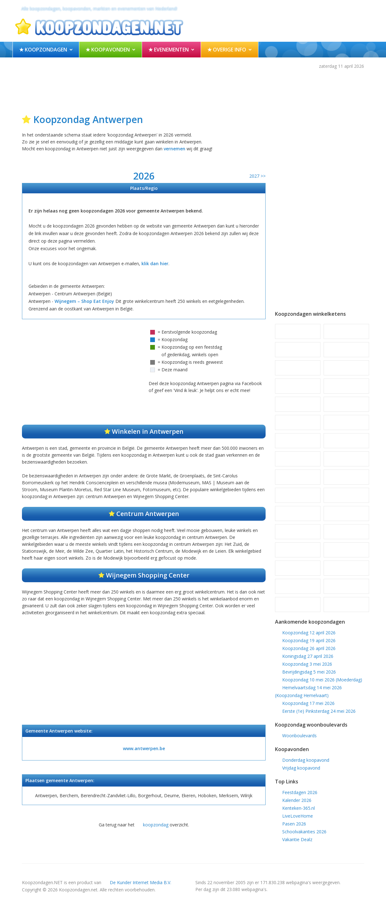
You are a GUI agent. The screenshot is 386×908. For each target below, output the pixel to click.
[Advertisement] (193, 90)
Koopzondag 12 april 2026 (309, 633)
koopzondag (155, 825)
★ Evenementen (168, 49)
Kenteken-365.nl (298, 808)
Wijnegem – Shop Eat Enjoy (84, 301)
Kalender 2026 (296, 800)
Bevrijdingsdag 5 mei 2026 (309, 672)
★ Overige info (226, 49)
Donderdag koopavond (305, 760)
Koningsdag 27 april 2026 (307, 656)
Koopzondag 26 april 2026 (309, 648)
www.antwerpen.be (144, 748)
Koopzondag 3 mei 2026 (307, 664)
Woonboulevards (299, 736)
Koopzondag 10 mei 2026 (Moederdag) (322, 680)
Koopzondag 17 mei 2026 (308, 703)
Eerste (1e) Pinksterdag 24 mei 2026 (319, 711)
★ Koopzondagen (43, 49)
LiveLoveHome (297, 816)
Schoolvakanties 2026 (304, 832)
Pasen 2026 (294, 824)
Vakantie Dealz (297, 839)
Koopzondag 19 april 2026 (309, 640)
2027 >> (257, 176)
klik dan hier (154, 263)
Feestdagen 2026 (299, 792)
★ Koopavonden (108, 49)
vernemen (174, 149)
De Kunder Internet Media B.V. (140, 882)
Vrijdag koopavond (301, 768)
